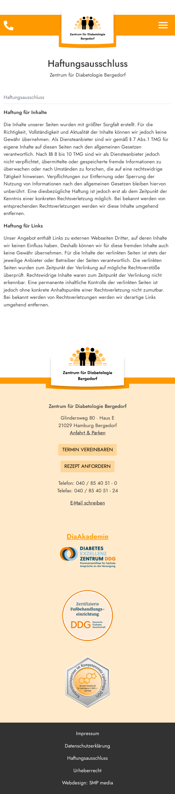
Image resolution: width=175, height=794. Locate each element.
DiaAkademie (88, 536)
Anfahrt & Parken (87, 432)
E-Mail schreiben (87, 502)
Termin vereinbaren (87, 449)
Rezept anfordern (87, 466)
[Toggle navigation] (12, 25)
